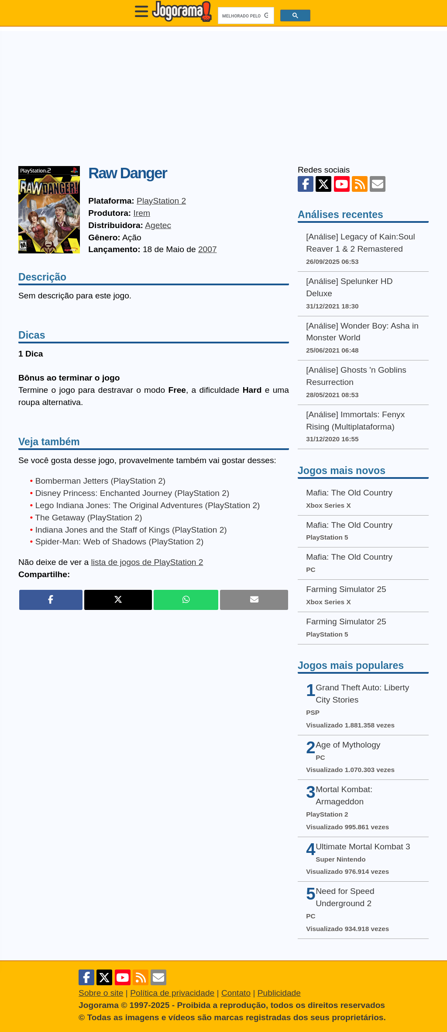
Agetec (158, 225)
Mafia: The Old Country (349, 492)
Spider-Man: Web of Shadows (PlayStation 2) (119, 541)
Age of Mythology (348, 744)
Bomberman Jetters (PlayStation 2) (100, 480)
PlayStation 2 (161, 200)
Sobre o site (101, 992)
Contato (236, 992)
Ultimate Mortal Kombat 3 (363, 846)
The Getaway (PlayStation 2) (88, 517)
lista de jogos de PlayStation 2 (147, 562)
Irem (142, 213)
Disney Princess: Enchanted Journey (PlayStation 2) (132, 493)
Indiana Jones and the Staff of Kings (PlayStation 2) (131, 529)
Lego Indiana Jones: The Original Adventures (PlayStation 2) (147, 505)
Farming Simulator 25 (346, 589)
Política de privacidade (172, 992)
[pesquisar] (245, 16)
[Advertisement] (223, 92)
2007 (207, 249)
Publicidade (279, 992)
